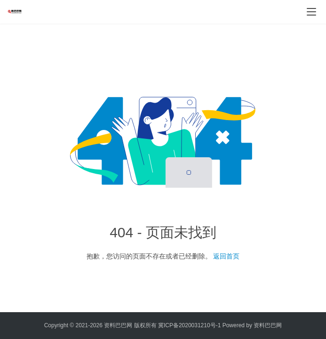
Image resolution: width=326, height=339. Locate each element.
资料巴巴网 (268, 325)
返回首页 (226, 256)
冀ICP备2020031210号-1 (189, 325)
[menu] (311, 11)
